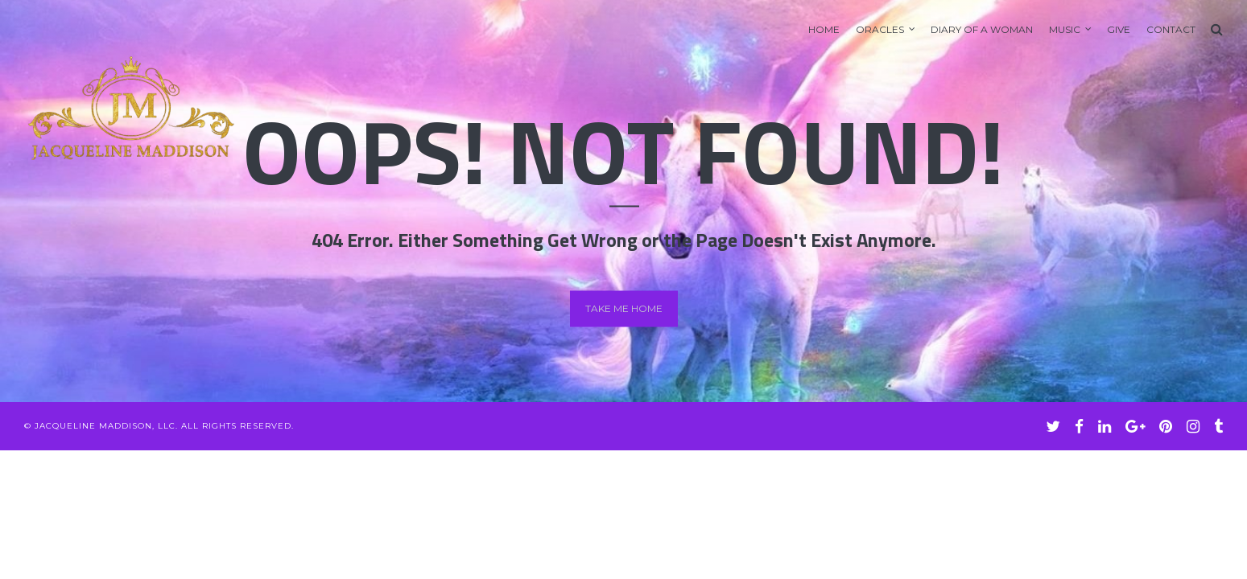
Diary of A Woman (982, 29)
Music (1064, 29)
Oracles (880, 29)
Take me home (624, 308)
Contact (1170, 29)
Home (824, 29)
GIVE (1118, 29)
